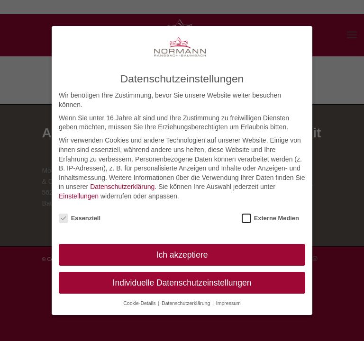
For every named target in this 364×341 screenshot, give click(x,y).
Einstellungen (79, 196)
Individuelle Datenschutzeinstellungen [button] (182, 282)
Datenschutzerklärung (122, 186)
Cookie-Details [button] (140, 303)
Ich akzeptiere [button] (182, 255)
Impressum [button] (228, 303)
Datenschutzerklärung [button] (186, 303)
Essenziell (79, 218)
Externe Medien (270, 218)
